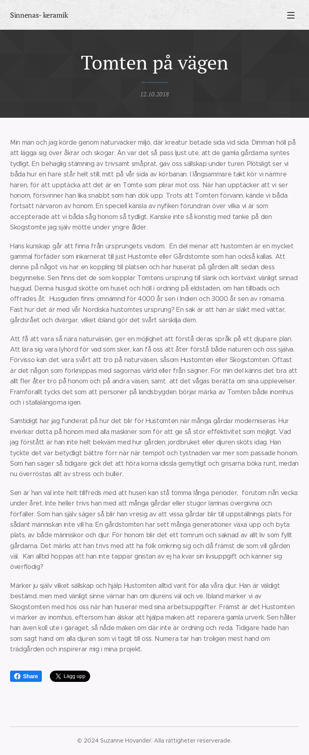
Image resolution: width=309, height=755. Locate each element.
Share (26, 676)
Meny (291, 15)
